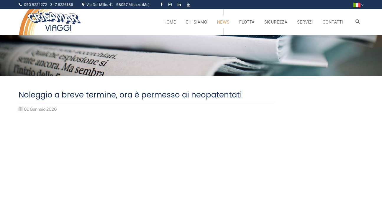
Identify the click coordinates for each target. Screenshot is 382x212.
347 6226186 (61, 4)
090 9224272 (36, 4)
